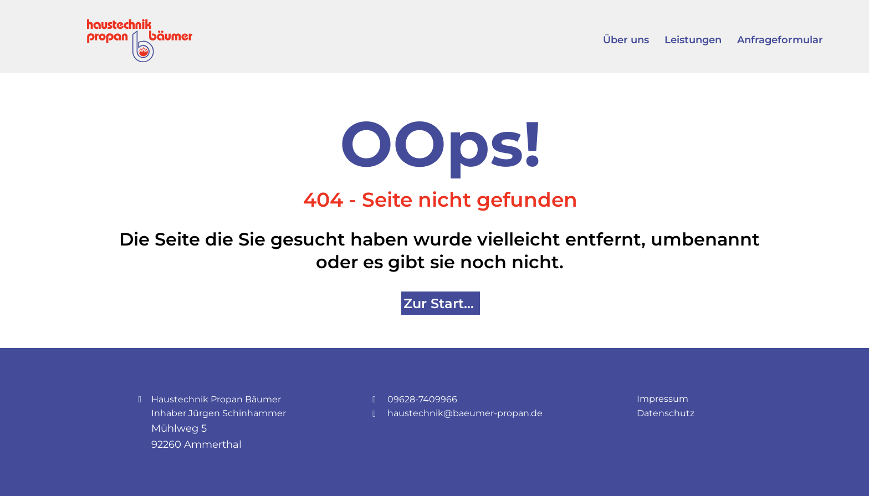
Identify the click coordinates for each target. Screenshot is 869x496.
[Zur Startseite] (440, 303)
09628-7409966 (422, 399)
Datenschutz (665, 413)
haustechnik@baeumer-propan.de (465, 413)
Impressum (662, 398)
